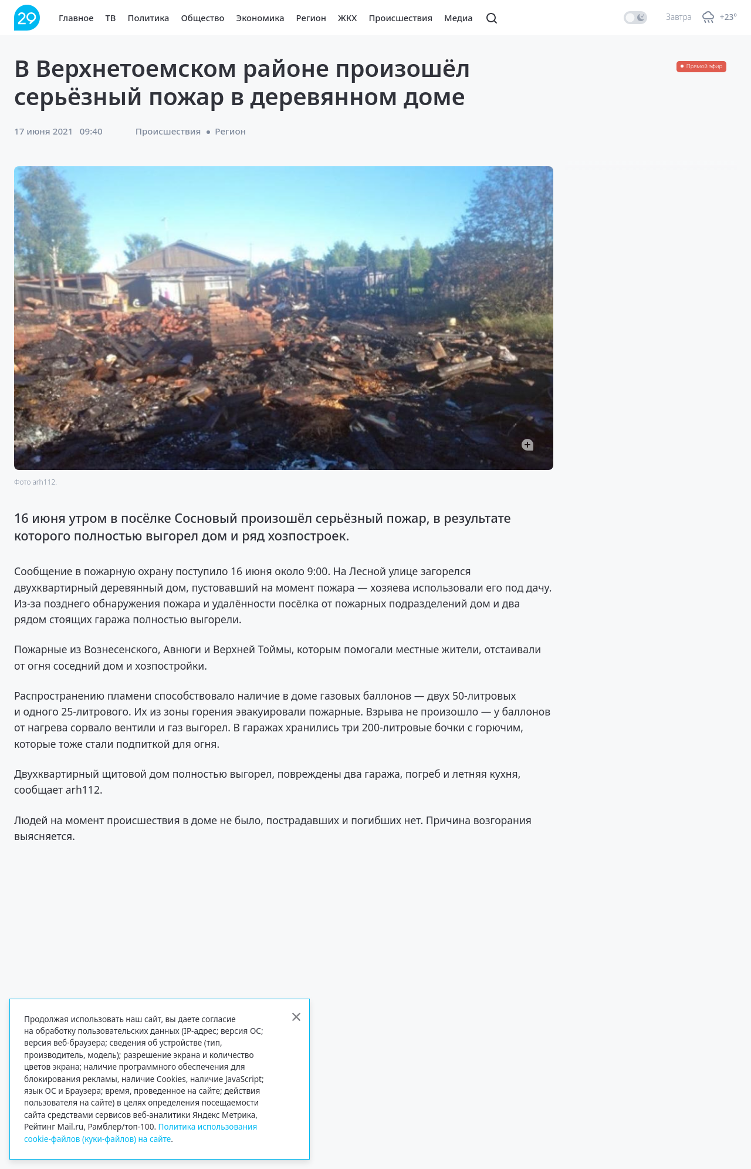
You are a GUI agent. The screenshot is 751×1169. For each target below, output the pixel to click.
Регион (311, 17)
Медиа (458, 17)
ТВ (111, 17)
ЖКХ (347, 17)
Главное (76, 17)
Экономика (260, 17)
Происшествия (400, 17)
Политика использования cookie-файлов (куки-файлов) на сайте (140, 1132)
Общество (203, 17)
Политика (149, 17)
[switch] (635, 17)
